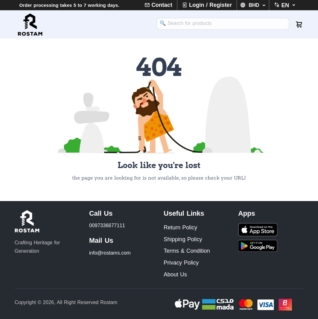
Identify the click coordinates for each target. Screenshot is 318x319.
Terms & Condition (187, 251)
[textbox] (223, 23)
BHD (255, 5)
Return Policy (180, 227)
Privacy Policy (181, 263)
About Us (175, 274)
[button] (281, 5)
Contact (162, 5)
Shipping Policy (183, 239)
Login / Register (210, 5)
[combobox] (223, 23)
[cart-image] (299, 24)
